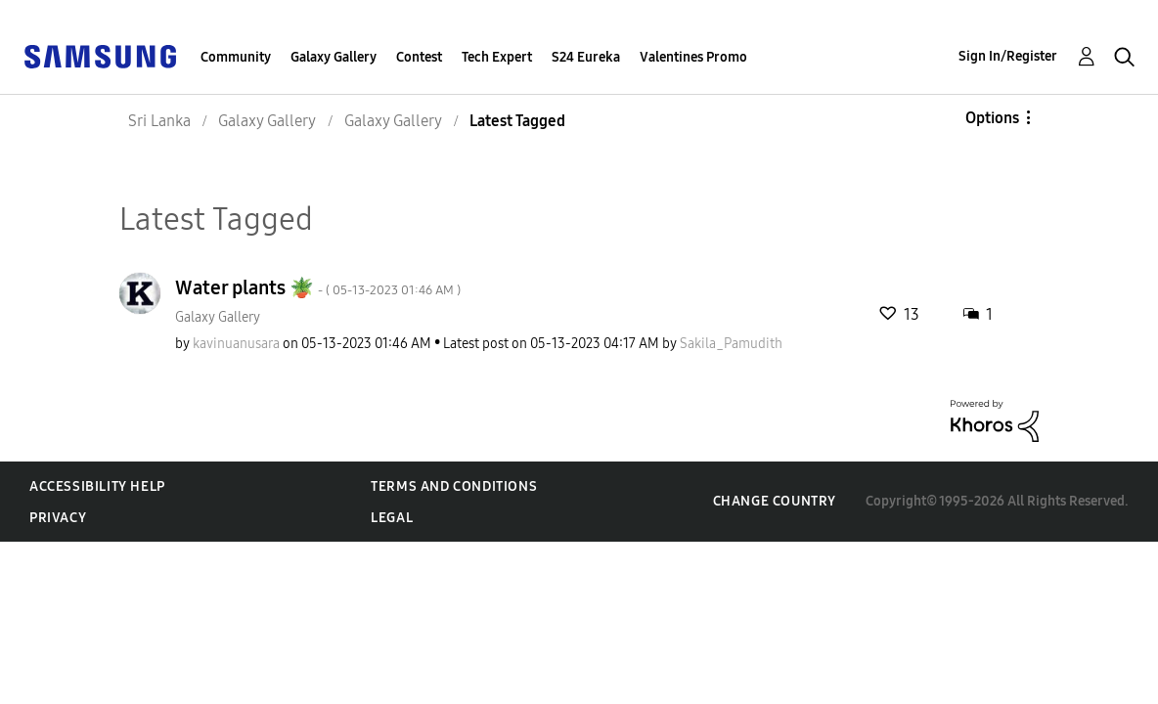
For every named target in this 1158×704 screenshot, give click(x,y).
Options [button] (992, 118)
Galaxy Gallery (333, 57)
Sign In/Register (1007, 56)
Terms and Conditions (454, 486)
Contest (419, 57)
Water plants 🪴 (318, 287)
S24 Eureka (586, 57)
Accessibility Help (97, 486)
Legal (392, 517)
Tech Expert (497, 57)
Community (235, 57)
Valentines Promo (693, 57)
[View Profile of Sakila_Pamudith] (731, 343)
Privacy (57, 517)
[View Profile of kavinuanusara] (236, 343)
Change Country (774, 501)
